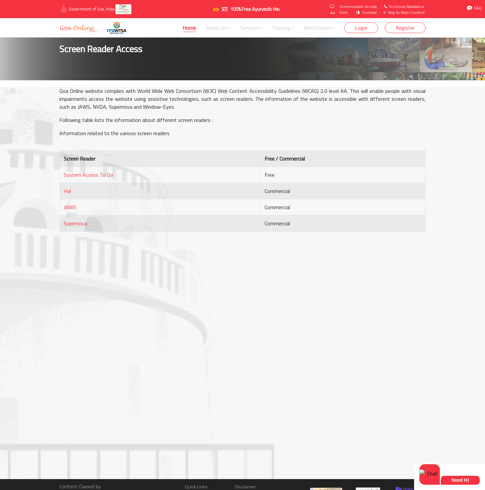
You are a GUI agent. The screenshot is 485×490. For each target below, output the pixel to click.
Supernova (75, 223)
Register (405, 28)
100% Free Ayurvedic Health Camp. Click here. (268, 9)
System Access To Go (88, 175)
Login (361, 28)
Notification (319, 28)
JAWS (70, 207)
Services (251, 28)
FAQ (474, 8)
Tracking (283, 28)
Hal (67, 191)
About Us (218, 28)
